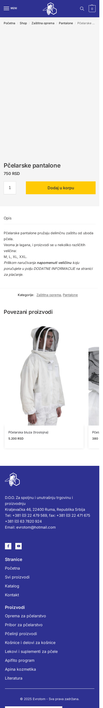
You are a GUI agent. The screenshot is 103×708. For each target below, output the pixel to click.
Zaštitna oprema (43, 23)
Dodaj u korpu (61, 187)
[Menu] (11, 8)
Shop (23, 23)
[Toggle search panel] (82, 8)
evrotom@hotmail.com (36, 527)
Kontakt (12, 594)
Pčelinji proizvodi (21, 633)
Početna (9, 23)
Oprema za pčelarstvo (25, 615)
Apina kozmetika (20, 669)
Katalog (12, 585)
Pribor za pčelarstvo (24, 624)
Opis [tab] (8, 218)
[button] (91, 8)
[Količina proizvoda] (10, 187)
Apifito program (19, 660)
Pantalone (66, 23)
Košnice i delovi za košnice (30, 642)
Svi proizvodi (17, 577)
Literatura (13, 678)
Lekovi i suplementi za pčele (31, 651)
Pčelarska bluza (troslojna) (28, 432)
